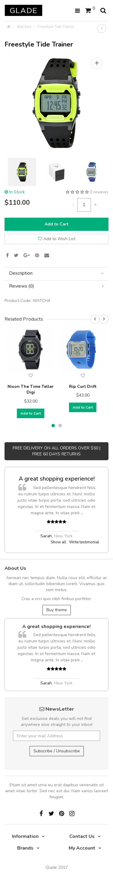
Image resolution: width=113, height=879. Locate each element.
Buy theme (56, 610)
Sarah (46, 536)
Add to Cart (56, 224)
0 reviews (99, 192)
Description (56, 273)
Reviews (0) (56, 286)
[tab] (56, 273)
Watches (24, 26)
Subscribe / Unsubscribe (56, 751)
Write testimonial (84, 542)
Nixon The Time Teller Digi (31, 389)
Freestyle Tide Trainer (56, 26)
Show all (58, 542)
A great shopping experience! (57, 479)
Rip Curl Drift (82, 386)
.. (82, 513)
